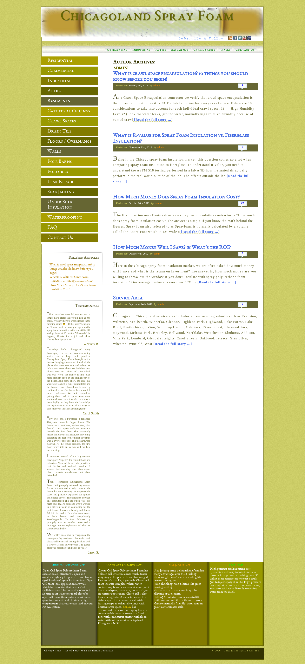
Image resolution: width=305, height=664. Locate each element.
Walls (225, 50)
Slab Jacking (60, 192)
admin (120, 68)
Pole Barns (59, 161)
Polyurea (57, 171)
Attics (160, 50)
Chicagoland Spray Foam (147, 17)
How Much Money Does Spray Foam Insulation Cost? (176, 197)
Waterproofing (64, 217)
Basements (179, 50)
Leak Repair (60, 181)
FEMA (127, 607)
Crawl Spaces (204, 50)
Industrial (141, 50)
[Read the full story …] (153, 119)
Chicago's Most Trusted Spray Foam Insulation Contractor (78, 650)
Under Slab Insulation (59, 205)
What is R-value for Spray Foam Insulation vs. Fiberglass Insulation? (181, 138)
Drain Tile (59, 131)
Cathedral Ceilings (68, 111)
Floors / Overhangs (69, 141)
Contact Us (245, 50)
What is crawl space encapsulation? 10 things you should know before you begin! (180, 76)
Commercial (117, 50)
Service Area (127, 298)
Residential (60, 60)
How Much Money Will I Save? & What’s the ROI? (172, 248)
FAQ (52, 227)
